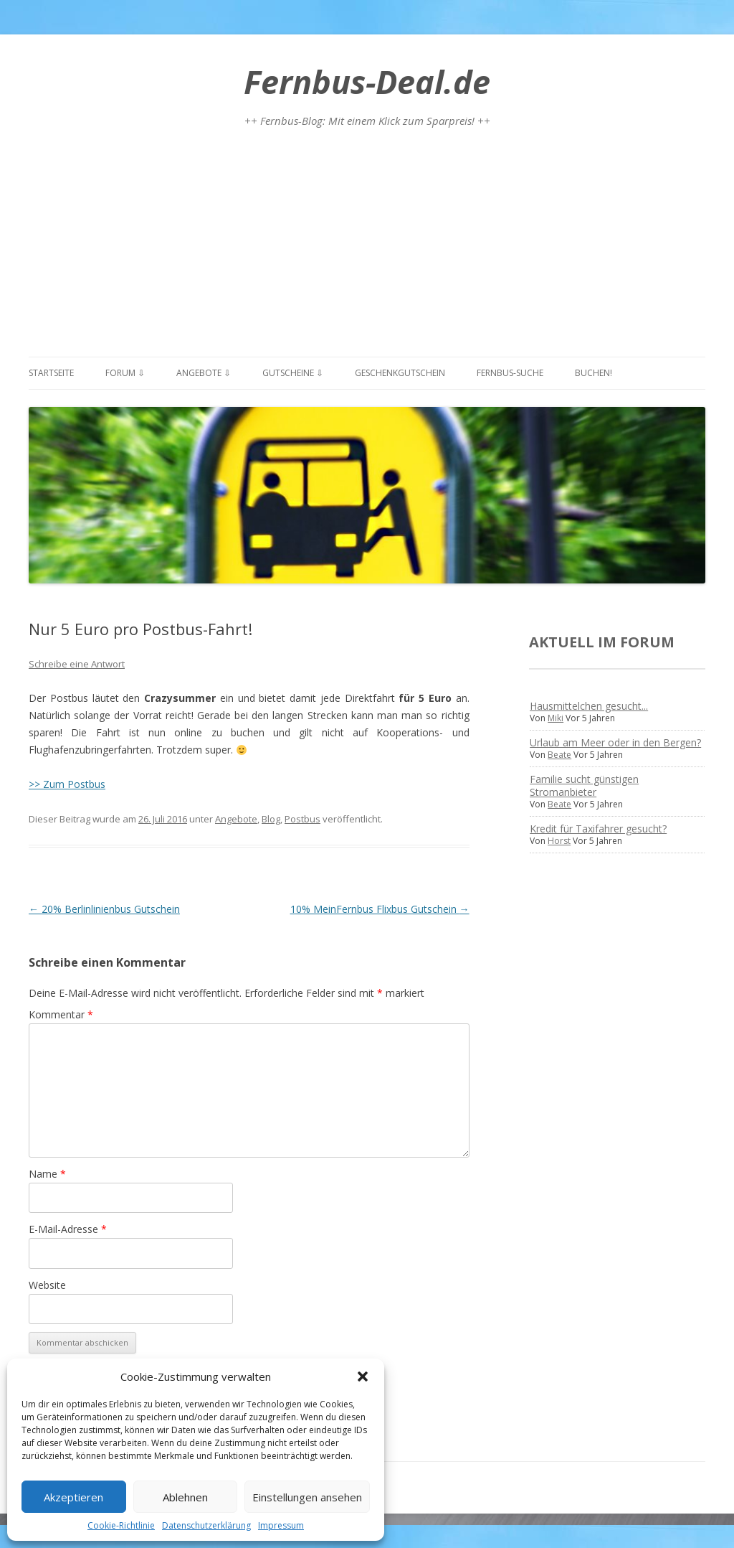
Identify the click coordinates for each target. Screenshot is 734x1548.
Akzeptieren (73, 1497)
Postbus (302, 818)
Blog (271, 818)
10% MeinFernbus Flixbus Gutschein (380, 909)
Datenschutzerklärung (206, 1525)
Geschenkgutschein (400, 373)
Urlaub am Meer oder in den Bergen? (615, 742)
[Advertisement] (367, 249)
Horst (559, 841)
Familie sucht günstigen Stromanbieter (584, 785)
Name (47, 1174)
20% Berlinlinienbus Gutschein (104, 909)
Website (47, 1285)
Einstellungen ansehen (307, 1497)
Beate (559, 755)
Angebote (236, 818)
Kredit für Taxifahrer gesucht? (598, 828)
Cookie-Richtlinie (121, 1525)
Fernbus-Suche (510, 373)
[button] (363, 1376)
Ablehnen (185, 1497)
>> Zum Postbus (67, 784)
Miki (555, 718)
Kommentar (61, 1014)
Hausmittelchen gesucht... (589, 706)
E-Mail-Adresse (68, 1229)
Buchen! (593, 373)
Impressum (281, 1525)
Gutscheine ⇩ (292, 373)
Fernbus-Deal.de (367, 81)
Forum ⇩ (125, 373)
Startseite (51, 373)
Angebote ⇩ (203, 373)
